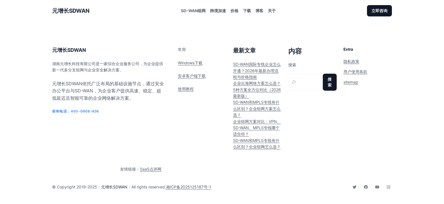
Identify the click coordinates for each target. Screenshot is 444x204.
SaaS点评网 (150, 169)
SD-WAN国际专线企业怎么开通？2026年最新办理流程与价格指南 (257, 70)
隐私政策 (351, 61)
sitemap (350, 82)
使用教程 (186, 88)
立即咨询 (379, 10)
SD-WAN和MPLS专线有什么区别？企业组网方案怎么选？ (257, 108)
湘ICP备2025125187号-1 (188, 186)
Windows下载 (190, 62)
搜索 (292, 65)
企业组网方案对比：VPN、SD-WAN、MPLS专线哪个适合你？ (257, 128)
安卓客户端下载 (192, 75)
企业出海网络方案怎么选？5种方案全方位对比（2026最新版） (257, 89)
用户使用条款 (355, 71)
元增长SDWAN (70, 10)
